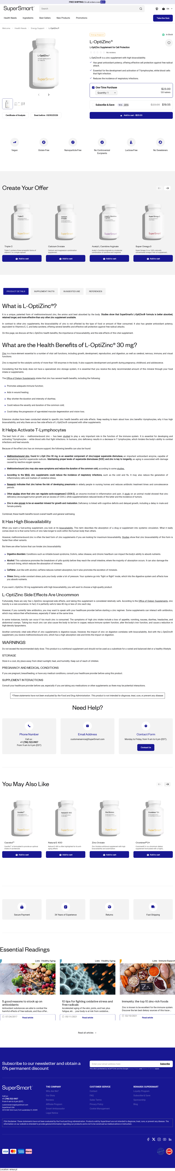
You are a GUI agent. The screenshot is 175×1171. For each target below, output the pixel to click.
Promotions (81, 18)
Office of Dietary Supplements (20, 378)
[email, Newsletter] (131, 1064)
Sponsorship (139, 1100)
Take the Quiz (163, 18)
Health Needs (10, 18)
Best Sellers (45, 18)
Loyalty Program (141, 1091)
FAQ (92, 1095)
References (95, 291)
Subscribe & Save (141, 1095)
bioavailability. (66, 528)
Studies (125, 537)
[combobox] (170, 9)
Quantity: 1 (102, 92)
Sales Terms (96, 1100)
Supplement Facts (44, 291)
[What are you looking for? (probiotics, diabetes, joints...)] (92, 8)
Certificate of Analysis (15, 115)
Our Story (50, 1095)
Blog (135, 1104)
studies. (121, 468)
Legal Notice (52, 1113)
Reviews (50, 1100)
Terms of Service (149, 1069)
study (127, 494)
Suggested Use (71, 291)
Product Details (16, 291)
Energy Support (37, 28)
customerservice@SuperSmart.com (15, 1105)
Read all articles (87, 1032)
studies (16, 494)
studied (66, 436)
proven (22, 503)
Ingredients (28, 18)
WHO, (27, 475)
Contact (93, 1091)
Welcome (6, 28)
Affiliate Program (54, 1104)
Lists (37, 960)
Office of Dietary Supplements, (153, 601)
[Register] (165, 1064)
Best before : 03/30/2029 (46, 115)
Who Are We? (52, 1091)
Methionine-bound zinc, (18, 456)
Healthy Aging (48, 960)
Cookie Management (100, 1108)
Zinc (4, 353)
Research (11, 484)
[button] (48, 94)
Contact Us (146, 747)
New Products (63, 18)
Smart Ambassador (55, 1108)
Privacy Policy (134, 1069)
